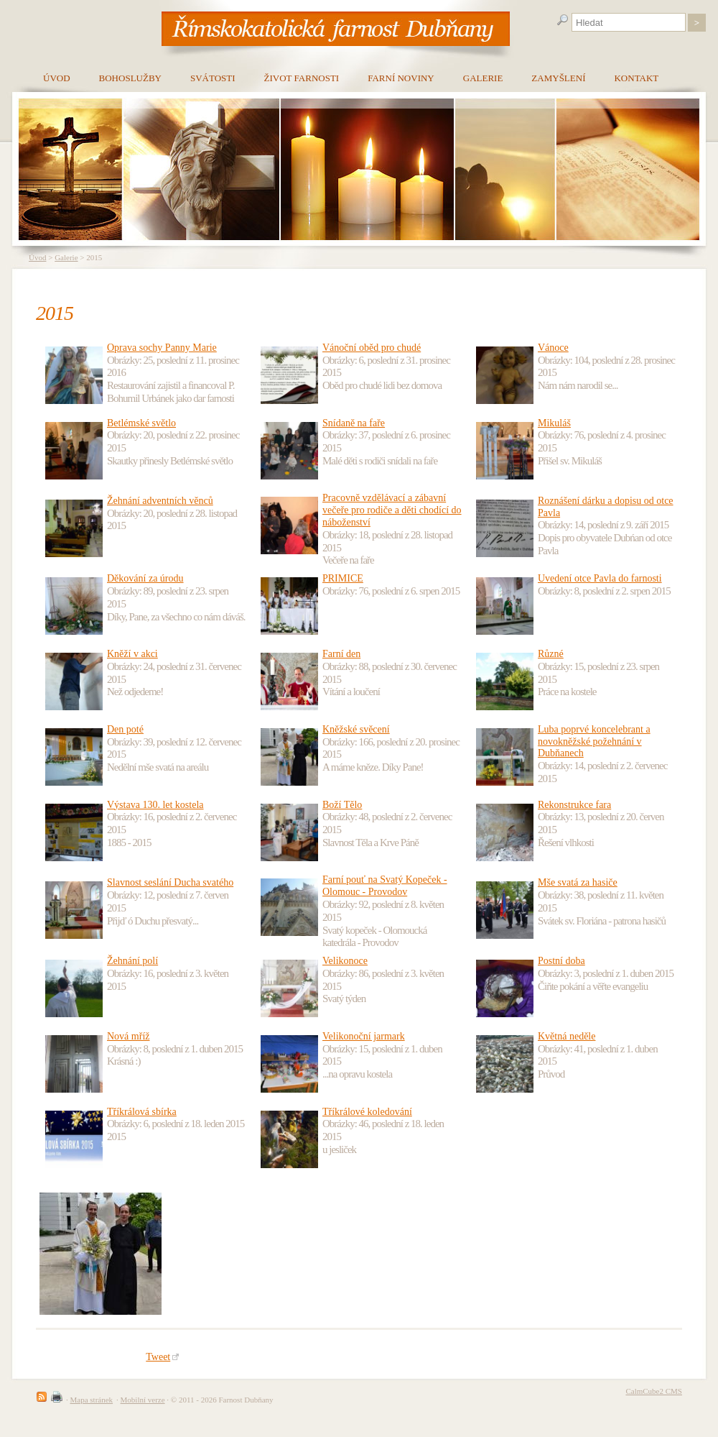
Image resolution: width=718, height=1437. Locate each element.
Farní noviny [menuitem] (401, 78)
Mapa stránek (91, 1399)
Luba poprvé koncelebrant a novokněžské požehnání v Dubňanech (594, 741)
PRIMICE (342, 578)
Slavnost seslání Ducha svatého (170, 882)
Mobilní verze (143, 1399)
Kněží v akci (132, 653)
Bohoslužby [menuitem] (130, 78)
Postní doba (561, 960)
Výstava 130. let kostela (155, 804)
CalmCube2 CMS (653, 1391)
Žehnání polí (132, 960)
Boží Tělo (342, 804)
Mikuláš (554, 423)
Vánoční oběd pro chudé (371, 347)
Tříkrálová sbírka (142, 1111)
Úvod (37, 257)
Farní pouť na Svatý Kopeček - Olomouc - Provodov (384, 885)
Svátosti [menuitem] (213, 78)
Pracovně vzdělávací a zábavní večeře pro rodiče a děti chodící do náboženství (392, 510)
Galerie (66, 257)
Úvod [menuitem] (56, 78)
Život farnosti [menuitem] (302, 78)
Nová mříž (128, 1036)
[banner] (336, 28)
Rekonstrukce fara (574, 804)
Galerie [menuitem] (483, 78)
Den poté (125, 729)
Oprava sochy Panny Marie (162, 347)
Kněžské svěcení (356, 729)
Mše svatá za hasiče (577, 882)
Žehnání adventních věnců (160, 500)
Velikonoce (345, 960)
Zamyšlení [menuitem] (558, 78)
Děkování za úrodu (145, 578)
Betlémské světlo (141, 423)
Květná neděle (566, 1036)
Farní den (341, 653)
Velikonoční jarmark (363, 1036)
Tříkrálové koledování (367, 1111)
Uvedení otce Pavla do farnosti (600, 578)
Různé (551, 653)
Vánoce (553, 347)
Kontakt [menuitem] (636, 78)
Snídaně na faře (353, 423)
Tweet (162, 1356)
